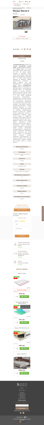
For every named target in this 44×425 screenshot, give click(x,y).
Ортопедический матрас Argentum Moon (22, 302)
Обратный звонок (22, 400)
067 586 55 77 (22, 397)
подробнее (22, 198)
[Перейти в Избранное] (25, 1)
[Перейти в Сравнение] (27, 1)
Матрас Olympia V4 (22, 354)
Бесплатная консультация (42, 213)
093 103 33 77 (22, 395)
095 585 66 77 (22, 394)
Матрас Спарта (22, 273)
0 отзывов (22, 14)
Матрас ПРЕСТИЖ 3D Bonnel (22, 328)
